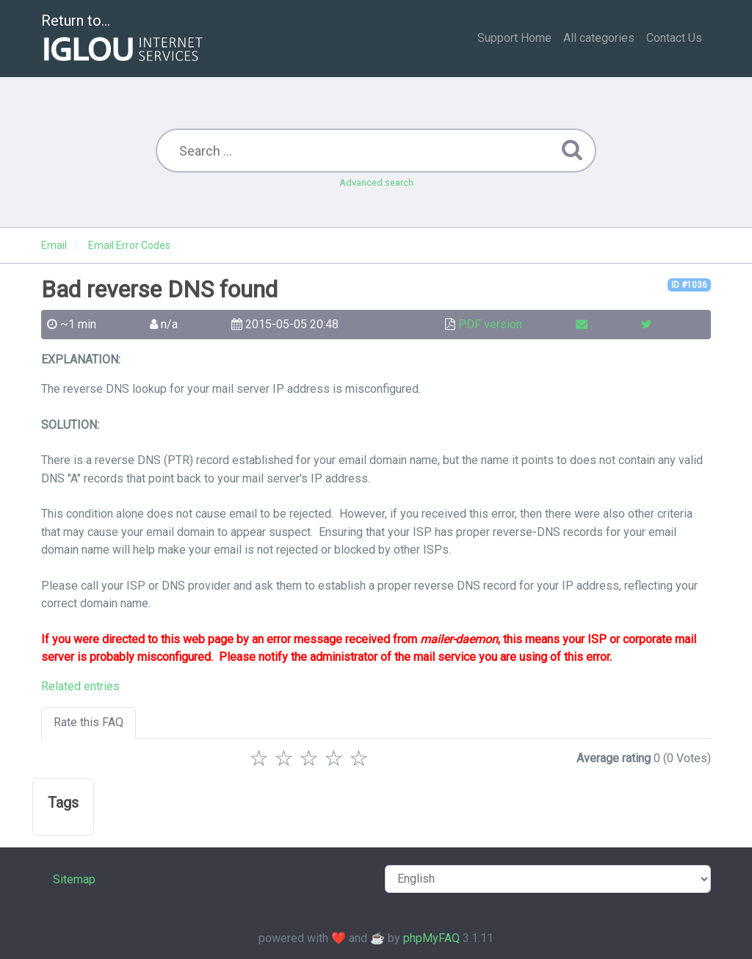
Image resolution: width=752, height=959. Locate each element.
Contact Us (674, 38)
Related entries (80, 686)
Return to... (123, 39)
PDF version (490, 324)
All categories (598, 38)
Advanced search (376, 182)
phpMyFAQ (431, 938)
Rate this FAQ (88, 722)
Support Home (514, 38)
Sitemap (74, 879)
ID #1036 (689, 285)
